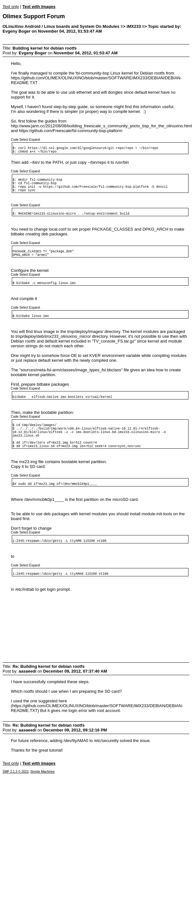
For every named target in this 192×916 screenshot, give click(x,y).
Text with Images (39, 6)
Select (23, 139)
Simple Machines (42, 803)
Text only (11, 6)
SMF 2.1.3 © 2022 (15, 803)
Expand (34, 139)
